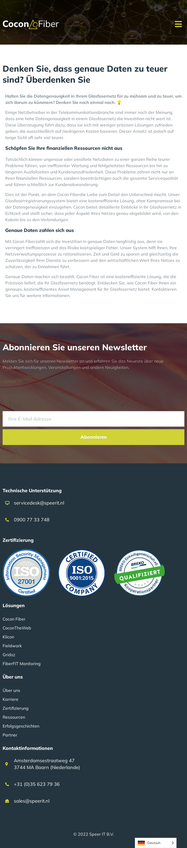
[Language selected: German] (156, 843)
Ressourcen (14, 717)
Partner (10, 735)
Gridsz (9, 654)
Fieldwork (12, 645)
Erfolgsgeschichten (21, 726)
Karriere (10, 699)
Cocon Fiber (14, 619)
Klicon (8, 636)
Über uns (11, 690)
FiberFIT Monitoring (22, 663)
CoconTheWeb (17, 627)
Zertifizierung (16, 708)
